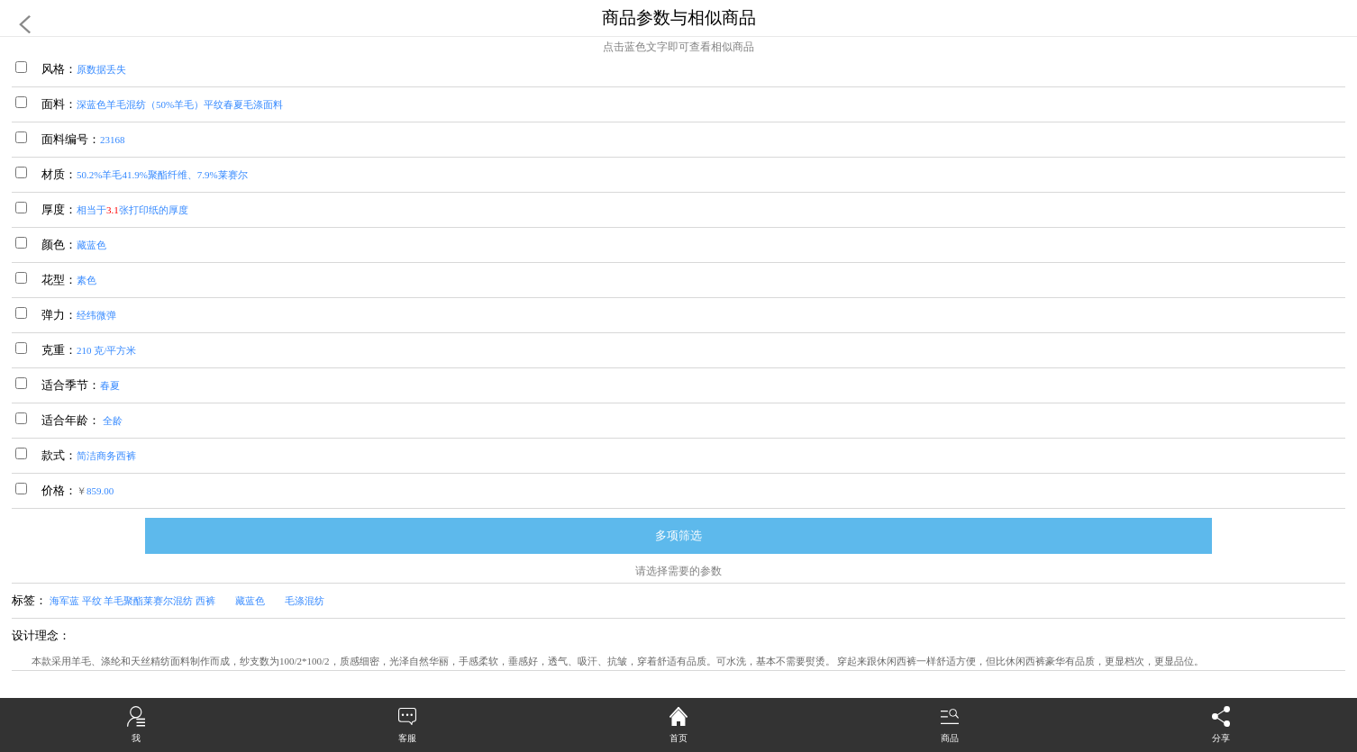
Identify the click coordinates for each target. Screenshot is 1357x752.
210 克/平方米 (106, 350)
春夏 (110, 385)
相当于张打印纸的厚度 (132, 209)
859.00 (100, 490)
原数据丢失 (101, 69)
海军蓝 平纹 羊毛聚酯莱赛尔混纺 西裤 (142, 600)
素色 (86, 280)
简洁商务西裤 (106, 455)
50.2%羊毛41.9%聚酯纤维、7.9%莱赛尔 (162, 174)
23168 (112, 139)
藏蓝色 (91, 245)
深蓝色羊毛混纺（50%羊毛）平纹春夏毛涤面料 (180, 104)
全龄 (111, 420)
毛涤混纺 (314, 600)
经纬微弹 (96, 315)
